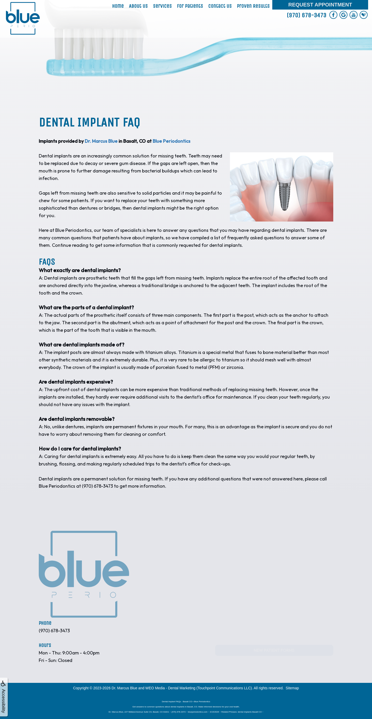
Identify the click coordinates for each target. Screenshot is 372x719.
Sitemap (292, 688)
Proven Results (253, 6)
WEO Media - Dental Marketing (170, 688)
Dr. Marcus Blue (101, 141)
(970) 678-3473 (306, 15)
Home (118, 6)
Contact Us (220, 6)
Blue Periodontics (171, 141)
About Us (138, 6)
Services (162, 6)
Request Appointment (320, 4)
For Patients (190, 6)
